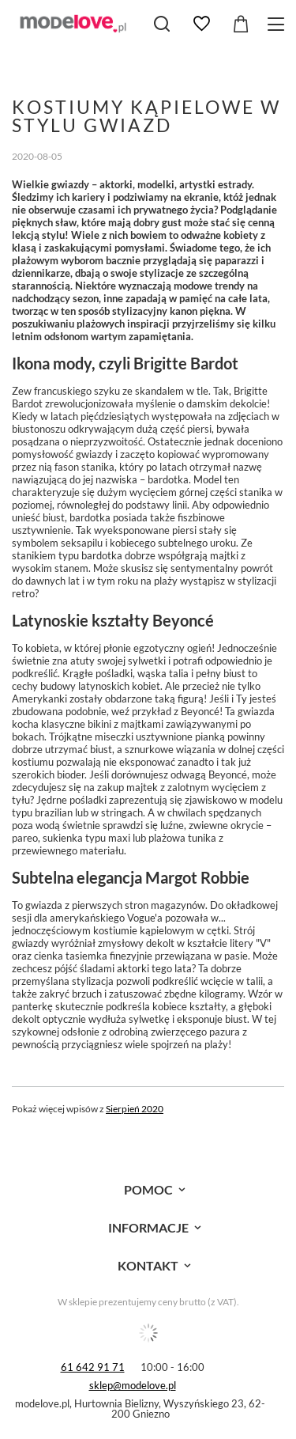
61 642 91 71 (93, 1367)
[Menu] (278, 24)
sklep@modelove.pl (132, 1385)
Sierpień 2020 (134, 1108)
